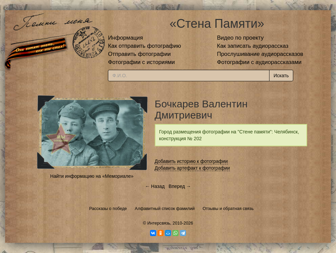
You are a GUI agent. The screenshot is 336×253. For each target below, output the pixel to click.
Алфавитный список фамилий (164, 208)
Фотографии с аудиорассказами (259, 62)
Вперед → (180, 186)
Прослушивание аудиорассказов (260, 54)
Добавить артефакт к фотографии (192, 168)
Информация (125, 38)
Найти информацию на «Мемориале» (91, 176)
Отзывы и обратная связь (228, 208)
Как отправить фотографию (144, 46)
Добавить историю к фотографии (191, 161)
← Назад (155, 186)
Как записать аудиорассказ (252, 46)
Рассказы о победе (108, 208)
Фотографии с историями (141, 62)
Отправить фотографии (139, 54)
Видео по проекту (240, 38)
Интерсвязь (158, 223)
